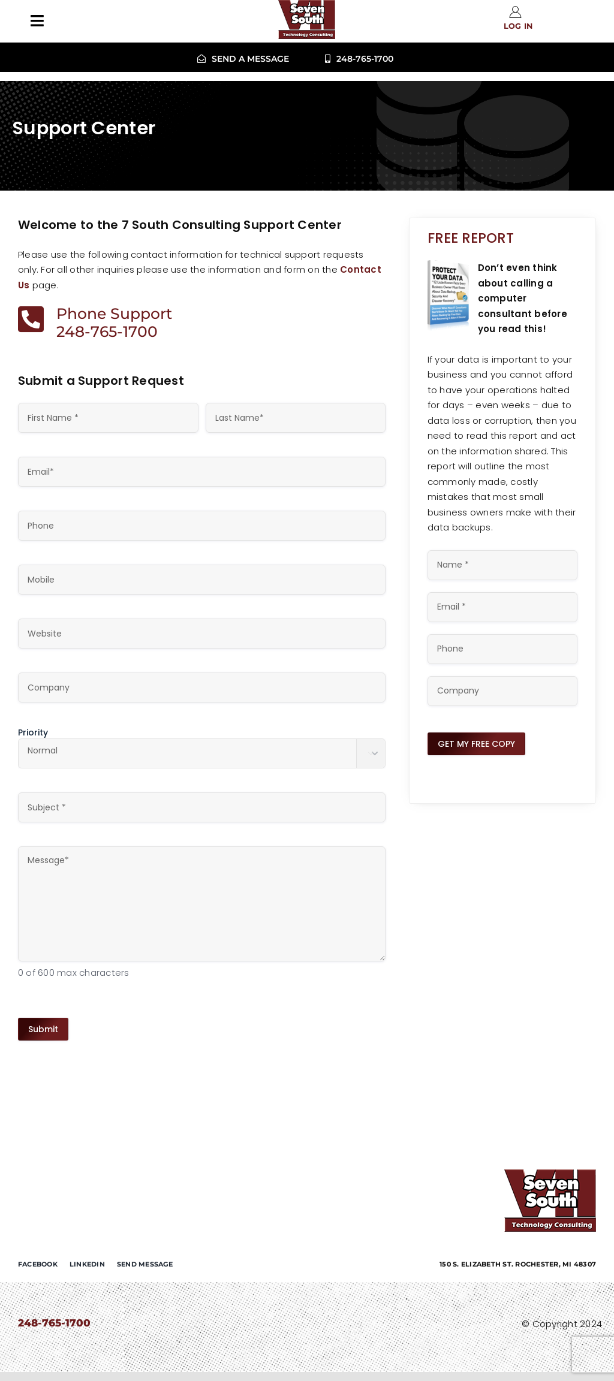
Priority (33, 732)
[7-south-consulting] (550, 1174)
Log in (518, 26)
